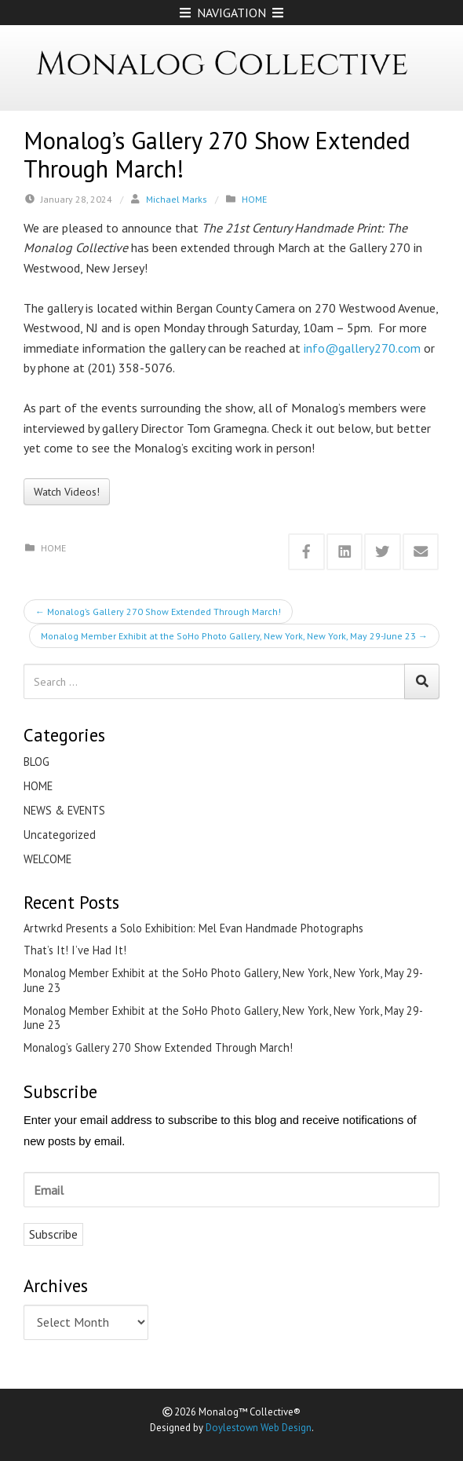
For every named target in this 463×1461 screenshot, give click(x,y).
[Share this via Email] (421, 551)
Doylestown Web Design (259, 1427)
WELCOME (47, 858)
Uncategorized (60, 834)
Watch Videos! (67, 492)
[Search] (421, 681)
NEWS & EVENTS (64, 810)
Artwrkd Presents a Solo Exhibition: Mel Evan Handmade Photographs (193, 928)
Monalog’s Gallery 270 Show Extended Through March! (158, 611)
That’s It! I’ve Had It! (75, 950)
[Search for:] (214, 681)
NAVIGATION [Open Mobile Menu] (231, 12)
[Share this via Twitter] (382, 551)
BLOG (36, 761)
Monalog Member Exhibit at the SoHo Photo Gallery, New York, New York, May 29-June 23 (234, 636)
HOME (254, 199)
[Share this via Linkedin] (344, 551)
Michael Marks (176, 199)
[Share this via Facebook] (306, 551)
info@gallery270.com (362, 348)
